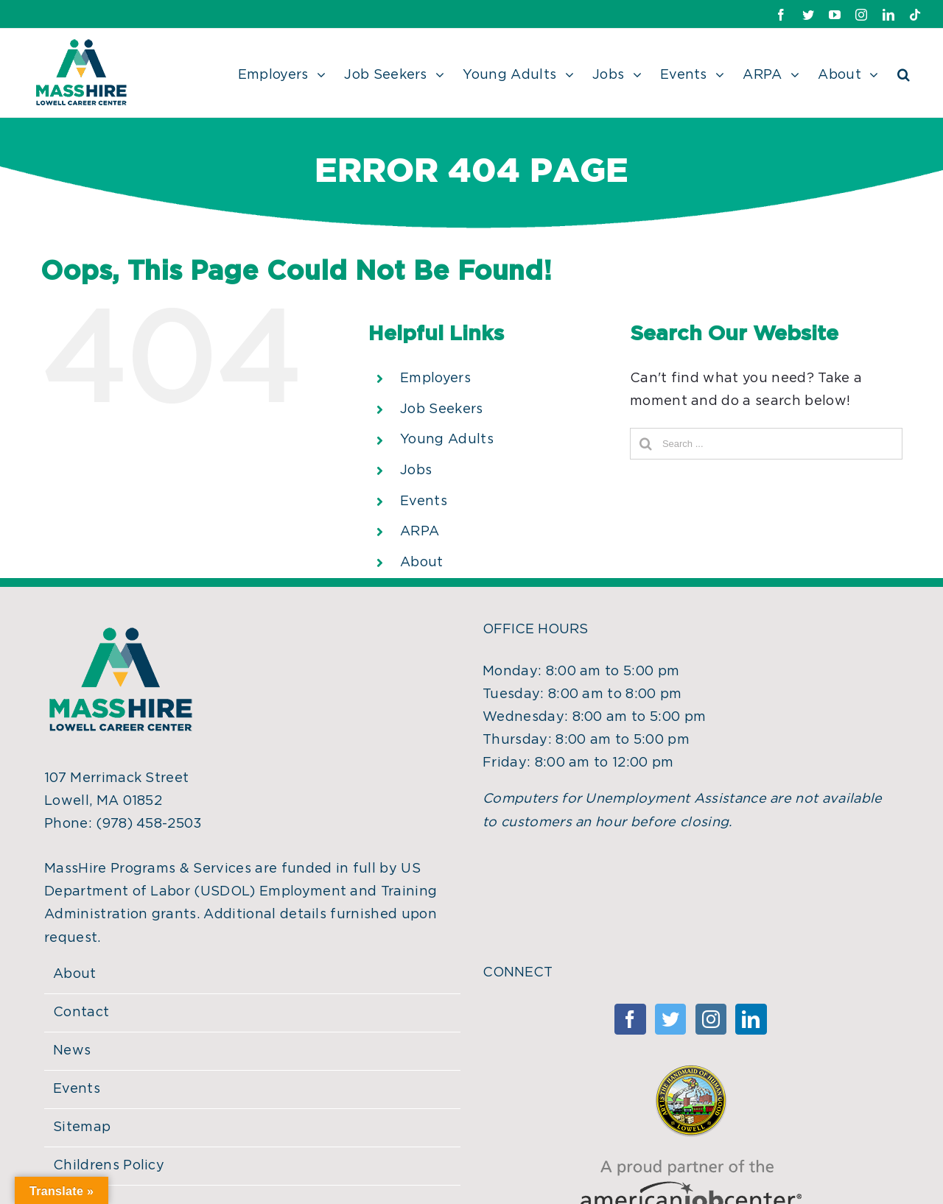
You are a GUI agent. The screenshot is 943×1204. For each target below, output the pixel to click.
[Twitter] (670, 1019)
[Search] (903, 73)
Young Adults (447, 439)
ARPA (419, 531)
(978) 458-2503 (149, 824)
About (422, 562)
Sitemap (82, 1127)
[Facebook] (629, 1019)
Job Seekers (441, 409)
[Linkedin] (750, 1019)
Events (423, 501)
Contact (81, 1012)
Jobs (416, 470)
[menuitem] (291, 73)
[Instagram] (710, 1019)
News (72, 1050)
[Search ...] (766, 444)
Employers (435, 378)
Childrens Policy (108, 1165)
